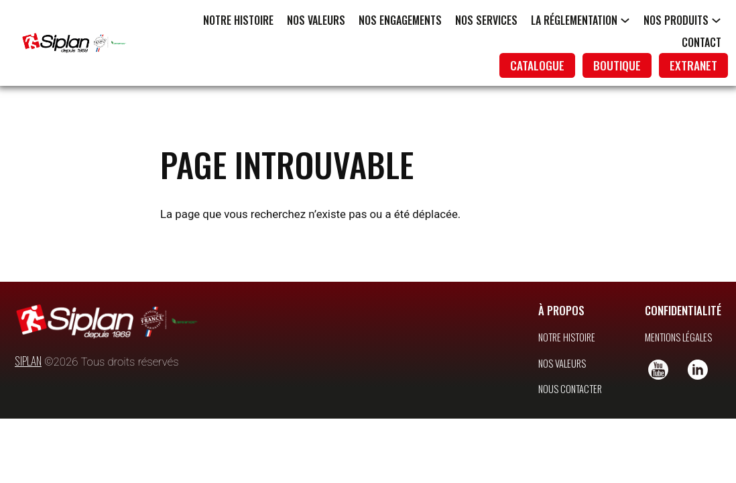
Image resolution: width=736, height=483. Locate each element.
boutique (617, 65)
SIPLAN (28, 348)
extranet (693, 65)
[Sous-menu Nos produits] (716, 20)
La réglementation (574, 20)
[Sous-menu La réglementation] (625, 20)
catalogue (537, 65)
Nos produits (676, 20)
